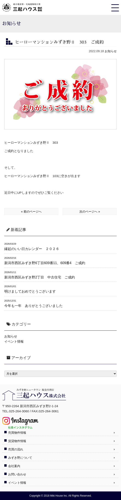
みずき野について (20, 457)
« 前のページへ (31, 211)
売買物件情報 (17, 432)
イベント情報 (14, 341)
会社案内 (14, 466)
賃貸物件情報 (17, 441)
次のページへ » (89, 211)
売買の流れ (15, 449)
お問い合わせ (17, 474)
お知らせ (111, 51)
